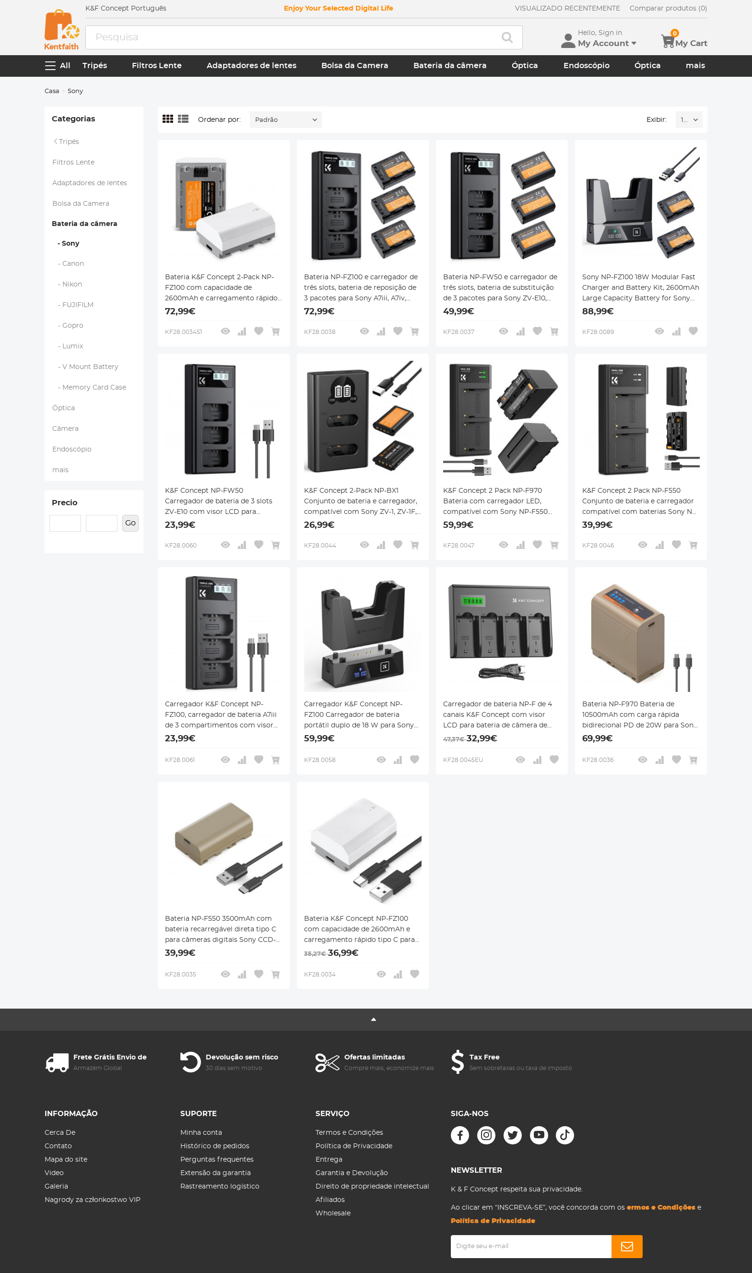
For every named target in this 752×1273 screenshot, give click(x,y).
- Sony (65, 243)
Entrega (329, 1159)
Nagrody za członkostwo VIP (92, 1200)
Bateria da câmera (450, 66)
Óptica (525, 66)
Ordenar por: (219, 120)
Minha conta (201, 1133)
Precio (64, 503)
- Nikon (67, 284)
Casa (52, 91)
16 (684, 120)
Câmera (65, 429)
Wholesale (333, 1213)
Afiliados (330, 1200)
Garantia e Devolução (352, 1173)
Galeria (56, 1186)
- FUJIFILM (73, 305)
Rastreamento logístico (219, 1186)
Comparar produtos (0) (668, 8)
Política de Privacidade (354, 1146)
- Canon (68, 264)
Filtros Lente (157, 66)
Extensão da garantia (215, 1173)
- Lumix (67, 346)
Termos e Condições (349, 1133)
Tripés (94, 66)
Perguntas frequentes (217, 1159)
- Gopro (67, 325)
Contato (58, 1146)
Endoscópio (587, 66)
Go (130, 523)
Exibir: (656, 120)
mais (695, 66)
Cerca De (60, 1133)
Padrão (266, 120)
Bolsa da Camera (354, 66)
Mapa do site (66, 1159)
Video (54, 1173)
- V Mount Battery (85, 367)
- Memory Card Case (89, 387)
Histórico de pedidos (214, 1146)
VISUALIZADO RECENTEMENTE (567, 8)
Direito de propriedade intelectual (372, 1186)
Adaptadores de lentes (251, 66)
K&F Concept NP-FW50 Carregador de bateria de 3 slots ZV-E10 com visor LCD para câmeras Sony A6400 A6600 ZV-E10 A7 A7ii (219, 502)
